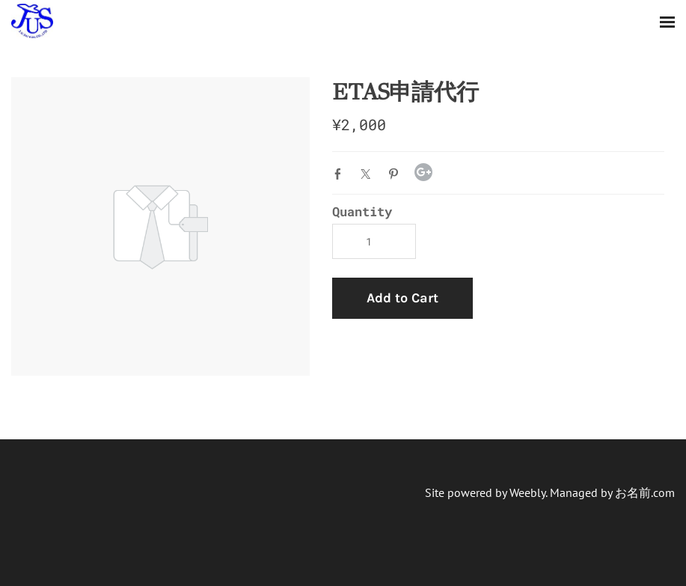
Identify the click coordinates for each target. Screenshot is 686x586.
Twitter (369, 174)
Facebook (341, 174)
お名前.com (645, 492)
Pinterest (396, 174)
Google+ (423, 172)
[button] (402, 299)
